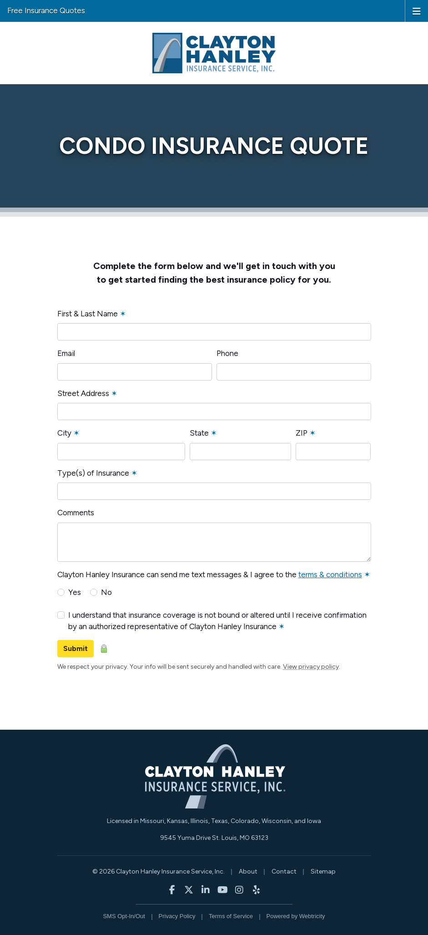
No (106, 592)
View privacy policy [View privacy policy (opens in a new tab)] (311, 667)
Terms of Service (231, 916)
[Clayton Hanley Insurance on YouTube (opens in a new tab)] (222, 889)
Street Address (87, 393)
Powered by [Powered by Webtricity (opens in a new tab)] (296, 916)
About (248, 871)
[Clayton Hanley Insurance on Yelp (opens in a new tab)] (256, 889)
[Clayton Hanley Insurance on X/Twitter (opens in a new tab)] (188, 889)
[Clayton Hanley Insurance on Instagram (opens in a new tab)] (239, 889)
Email (66, 353)
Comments (75, 512)
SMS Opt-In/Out (124, 916)
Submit (75, 648)
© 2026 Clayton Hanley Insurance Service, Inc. (158, 871)
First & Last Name (91, 313)
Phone (227, 353)
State (203, 432)
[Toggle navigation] (416, 10)
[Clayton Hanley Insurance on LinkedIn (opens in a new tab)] (205, 889)
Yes (74, 592)
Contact (284, 871)
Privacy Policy (177, 916)
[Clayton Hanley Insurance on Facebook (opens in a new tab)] (172, 889)
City (68, 432)
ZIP (306, 432)
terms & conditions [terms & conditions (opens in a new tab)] (330, 574)
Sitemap (323, 871)
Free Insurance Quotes (46, 10)
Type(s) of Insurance (97, 473)
